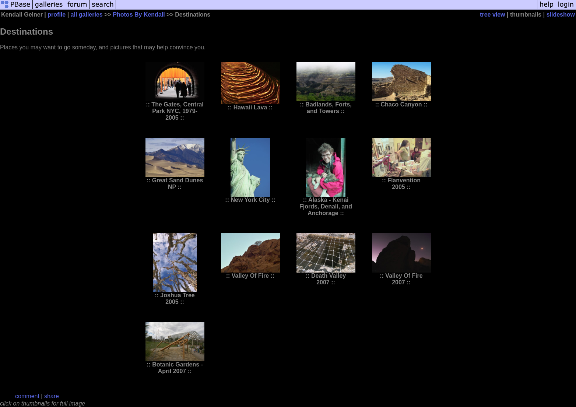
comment (27, 396)
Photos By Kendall (139, 14)
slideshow (561, 14)
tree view (492, 14)
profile (57, 14)
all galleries (87, 14)
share (51, 396)
